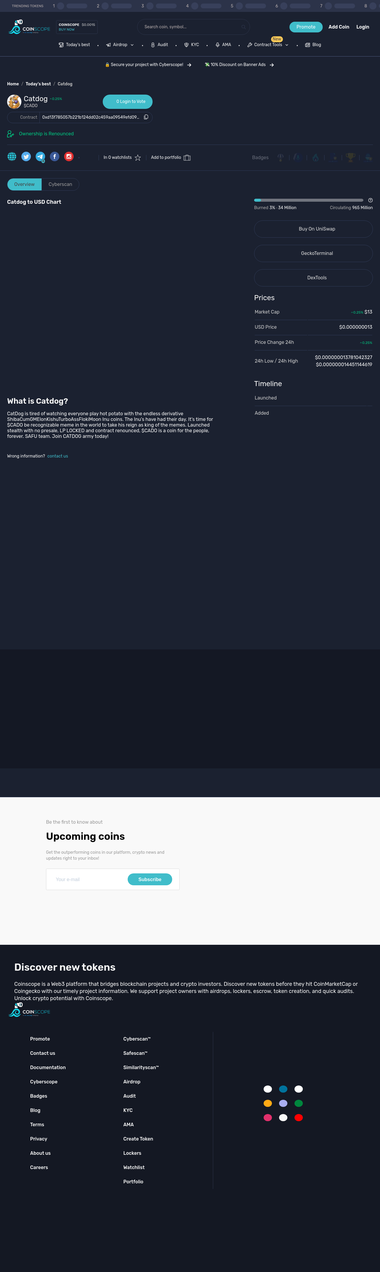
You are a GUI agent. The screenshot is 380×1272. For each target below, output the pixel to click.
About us (40, 1153)
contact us (58, 456)
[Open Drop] (313, 204)
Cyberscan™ (137, 1039)
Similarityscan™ (141, 1067)
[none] (121, 45)
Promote (306, 27)
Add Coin (339, 27)
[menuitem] (74, 45)
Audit (129, 1096)
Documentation (48, 1067)
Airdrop (131, 1082)
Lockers (132, 1153)
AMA (128, 1124)
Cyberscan (60, 184)
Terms (37, 1124)
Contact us (42, 1053)
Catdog (65, 84)
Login (363, 27)
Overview (24, 184)
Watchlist (134, 1167)
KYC (127, 1110)
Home (13, 84)
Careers (39, 1167)
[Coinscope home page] (29, 27)
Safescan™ (135, 1053)
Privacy (38, 1139)
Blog (35, 1110)
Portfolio (133, 1182)
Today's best (38, 84)
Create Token (138, 1139)
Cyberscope (44, 1082)
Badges (260, 157)
